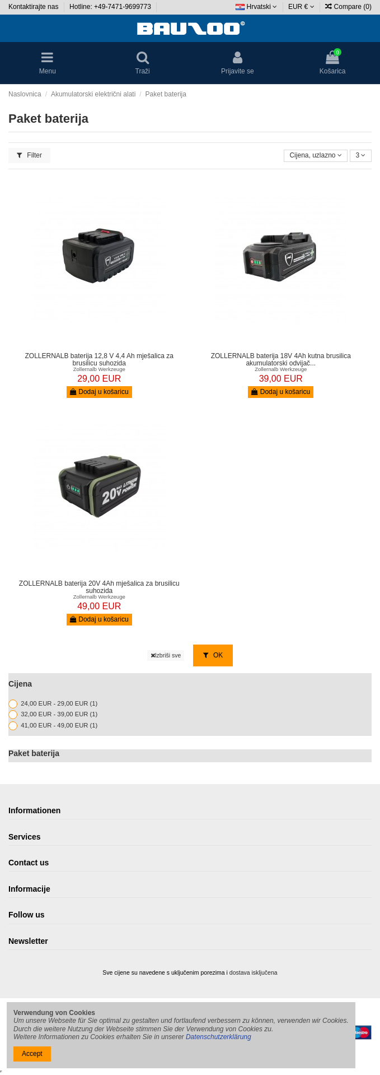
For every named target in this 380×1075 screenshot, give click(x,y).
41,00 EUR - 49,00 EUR (59, 725)
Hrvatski (256, 7)
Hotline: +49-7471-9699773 (111, 7)
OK (213, 655)
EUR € (301, 7)
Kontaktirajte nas (34, 7)
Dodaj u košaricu (99, 392)
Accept (32, 1054)
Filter (29, 155)
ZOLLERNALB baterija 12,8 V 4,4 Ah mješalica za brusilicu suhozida (99, 359)
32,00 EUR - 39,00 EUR (59, 714)
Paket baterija (33, 753)
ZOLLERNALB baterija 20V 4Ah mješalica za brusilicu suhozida (99, 587)
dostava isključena (253, 972)
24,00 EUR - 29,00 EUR (59, 703)
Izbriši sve (166, 655)
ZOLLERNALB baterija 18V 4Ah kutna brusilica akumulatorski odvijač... (281, 359)
